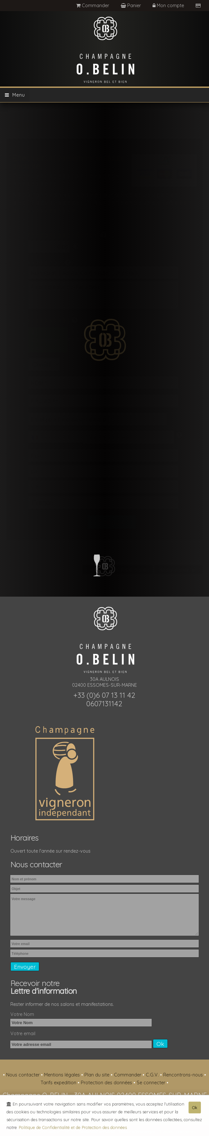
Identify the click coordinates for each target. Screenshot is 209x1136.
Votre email (22, 1033)
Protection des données (107, 1083)
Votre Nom (22, 1014)
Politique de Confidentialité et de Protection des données (73, 1128)
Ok (194, 1108)
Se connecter (151, 1083)
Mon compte (169, 5)
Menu (15, 95)
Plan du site (97, 1075)
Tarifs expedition (59, 1083)
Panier (131, 5)
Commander (92, 5)
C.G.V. (153, 1075)
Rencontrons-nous (183, 1075)
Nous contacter (23, 1075)
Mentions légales (62, 1075)
